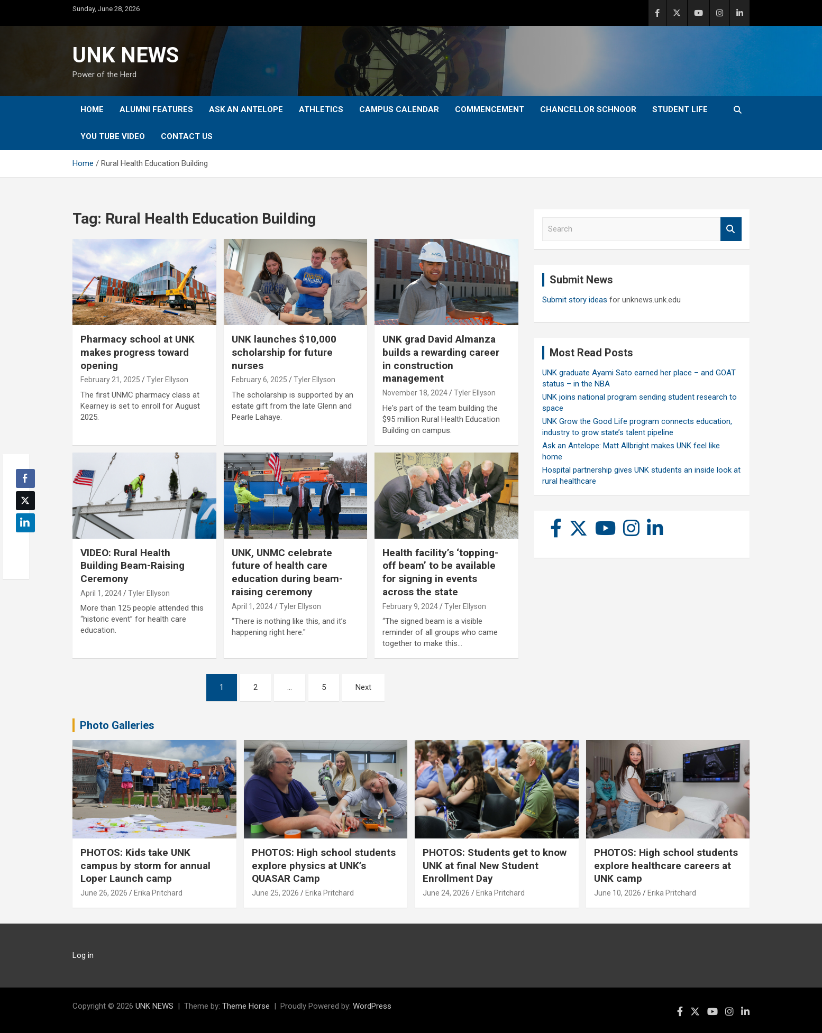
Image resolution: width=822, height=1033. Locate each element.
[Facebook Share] (25, 478)
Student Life (680, 109)
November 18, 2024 (414, 393)
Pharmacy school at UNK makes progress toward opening (137, 352)
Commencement (489, 109)
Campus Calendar (399, 109)
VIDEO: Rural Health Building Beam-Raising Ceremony (132, 566)
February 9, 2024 (410, 606)
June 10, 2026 (617, 893)
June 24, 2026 (446, 893)
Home (92, 109)
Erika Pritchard (158, 893)
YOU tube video (112, 136)
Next (363, 687)
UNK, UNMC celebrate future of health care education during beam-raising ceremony (287, 572)
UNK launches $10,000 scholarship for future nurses (284, 352)
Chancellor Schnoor (588, 109)
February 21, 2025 (110, 379)
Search (731, 229)
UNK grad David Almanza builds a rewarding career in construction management (440, 358)
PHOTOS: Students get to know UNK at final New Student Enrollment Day (495, 865)
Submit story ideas (574, 300)
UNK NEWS (125, 55)
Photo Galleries (117, 725)
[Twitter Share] (25, 500)
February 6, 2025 (259, 379)
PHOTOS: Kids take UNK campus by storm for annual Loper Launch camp (145, 865)
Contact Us (187, 136)
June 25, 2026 (275, 893)
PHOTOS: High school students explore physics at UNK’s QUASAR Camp (324, 865)
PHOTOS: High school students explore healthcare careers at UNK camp (666, 865)
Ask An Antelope (246, 109)
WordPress (372, 1006)
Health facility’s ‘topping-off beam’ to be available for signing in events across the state (440, 572)
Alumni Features (156, 109)
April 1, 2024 (101, 593)
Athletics (321, 109)
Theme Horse (246, 1006)
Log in (83, 955)
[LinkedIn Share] (25, 522)
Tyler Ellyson (167, 379)
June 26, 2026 (103, 893)
